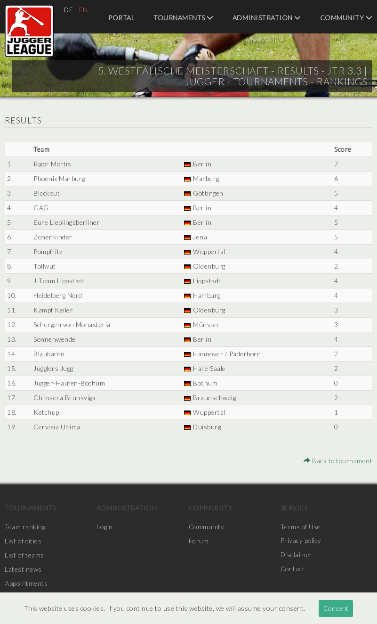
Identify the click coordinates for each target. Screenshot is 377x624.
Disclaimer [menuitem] (297, 555)
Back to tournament (337, 461)
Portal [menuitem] (121, 18)
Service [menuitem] (295, 508)
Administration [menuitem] (267, 18)
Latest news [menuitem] (23, 569)
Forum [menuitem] (199, 541)
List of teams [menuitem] (24, 555)
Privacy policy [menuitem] (301, 541)
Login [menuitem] (104, 527)
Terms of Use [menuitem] (301, 527)
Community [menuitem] (346, 18)
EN (84, 10)
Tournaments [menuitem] (183, 18)
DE (68, 10)
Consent (335, 608)
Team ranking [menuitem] (25, 527)
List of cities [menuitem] (23, 541)
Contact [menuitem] (293, 569)
